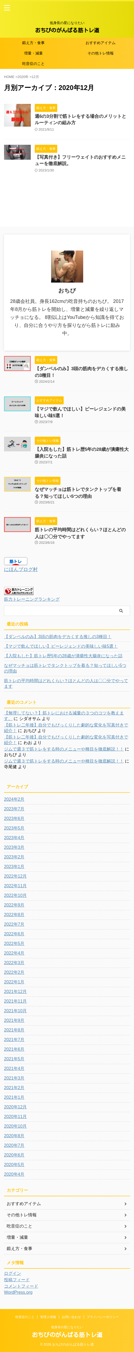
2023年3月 (14, 847)
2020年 (23, 77)
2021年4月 (14, 1068)
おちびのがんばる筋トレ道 (67, 30)
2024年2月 (14, 799)
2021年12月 (15, 991)
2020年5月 (14, 1164)
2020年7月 (14, 1145)
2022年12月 (15, 876)
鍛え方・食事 (33, 43)
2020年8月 (14, 1136)
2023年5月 (14, 828)
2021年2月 (14, 1087)
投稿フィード (17, 1279)
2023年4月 (14, 837)
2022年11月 (15, 886)
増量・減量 (33, 53)
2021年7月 (14, 1039)
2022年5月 (14, 943)
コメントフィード (21, 1286)
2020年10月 (15, 1126)
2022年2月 (14, 972)
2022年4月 (14, 953)
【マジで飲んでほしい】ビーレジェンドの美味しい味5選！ (61, 646)
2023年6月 (14, 818)
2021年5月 (14, 1059)
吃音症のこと (33, 63)
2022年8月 (14, 914)
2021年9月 (14, 1020)
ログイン (12, 1273)
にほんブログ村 (21, 569)
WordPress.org (18, 1292)
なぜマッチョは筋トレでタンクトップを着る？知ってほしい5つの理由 (65, 668)
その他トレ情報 (100, 53)
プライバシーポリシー (103, 1317)
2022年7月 (14, 924)
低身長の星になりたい (67, 1327)
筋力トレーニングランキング (32, 599)
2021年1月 (14, 1097)
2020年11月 (15, 1116)
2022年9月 (14, 905)
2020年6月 (14, 1155)
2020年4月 (14, 1174)
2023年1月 (14, 866)
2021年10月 (15, 1011)
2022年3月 (14, 962)
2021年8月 (14, 1030)
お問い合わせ (71, 1317)
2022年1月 (14, 982)
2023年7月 (14, 809)
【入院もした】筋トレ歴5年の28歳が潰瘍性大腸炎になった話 (63, 656)
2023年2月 (14, 857)
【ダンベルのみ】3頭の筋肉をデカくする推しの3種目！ (58, 636)
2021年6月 (14, 1049)
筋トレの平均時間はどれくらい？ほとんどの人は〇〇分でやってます (66, 683)
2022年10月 (15, 895)
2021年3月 (14, 1078)
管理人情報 (48, 1317)
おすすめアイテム (101, 43)
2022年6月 (14, 934)
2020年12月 (15, 1107)
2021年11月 (15, 1001)
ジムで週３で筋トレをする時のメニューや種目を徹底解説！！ (64, 749)
